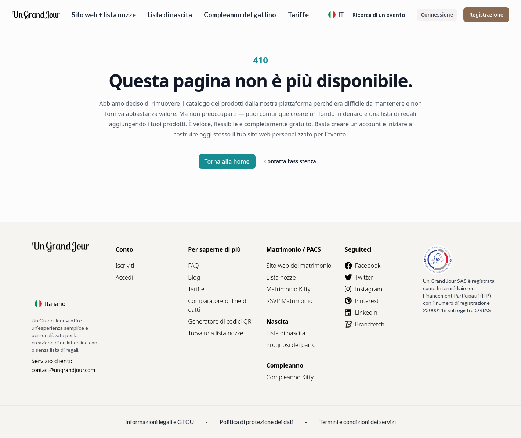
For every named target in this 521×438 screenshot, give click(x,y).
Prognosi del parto (290, 345)
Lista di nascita (170, 15)
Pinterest (362, 301)
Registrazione (486, 14)
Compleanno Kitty (290, 377)
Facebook (362, 266)
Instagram (363, 289)
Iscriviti (125, 266)
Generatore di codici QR (219, 321)
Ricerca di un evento (378, 14)
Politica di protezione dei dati (256, 421)
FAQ (193, 266)
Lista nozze (281, 277)
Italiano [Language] (50, 304)
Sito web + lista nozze (104, 15)
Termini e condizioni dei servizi (357, 421)
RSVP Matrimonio (289, 301)
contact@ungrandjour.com (63, 369)
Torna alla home (227, 161)
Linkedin (361, 313)
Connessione (437, 14)
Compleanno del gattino (240, 15)
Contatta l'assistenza (293, 161)
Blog (194, 277)
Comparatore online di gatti (217, 305)
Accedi (124, 277)
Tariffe (298, 15)
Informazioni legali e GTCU (159, 421)
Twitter (359, 277)
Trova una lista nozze (215, 333)
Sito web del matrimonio (298, 266)
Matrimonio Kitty (288, 289)
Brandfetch (364, 324)
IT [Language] (336, 15)
